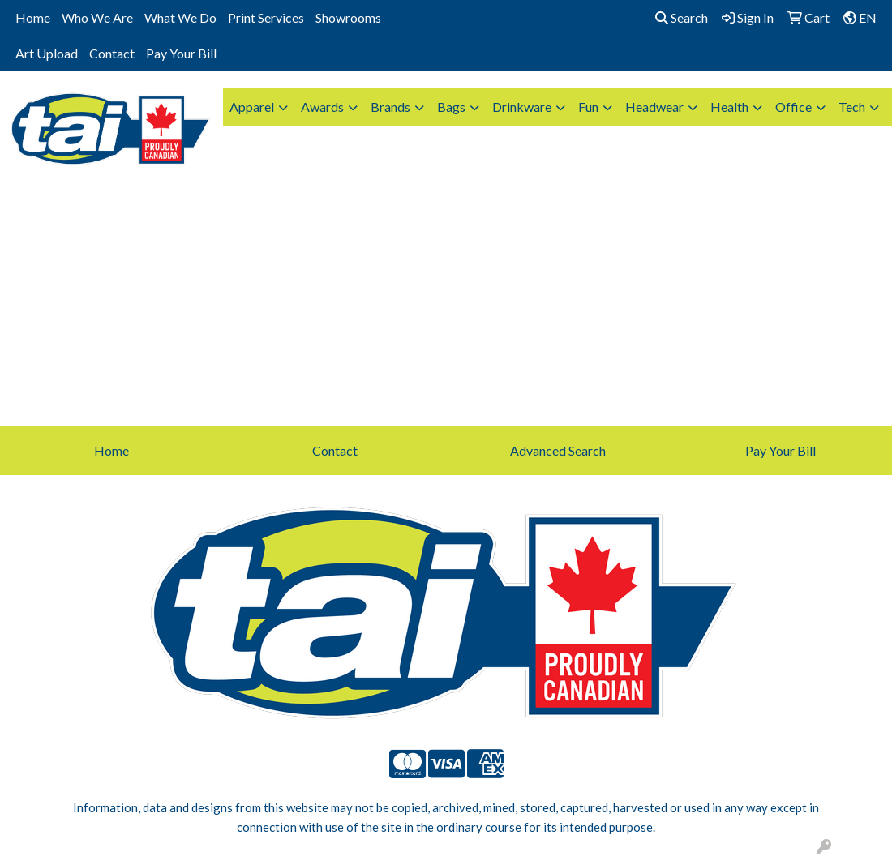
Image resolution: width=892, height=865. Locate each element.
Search (681, 17)
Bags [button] (451, 106)
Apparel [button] (251, 106)
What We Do (180, 17)
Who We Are (97, 17)
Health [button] (729, 106)
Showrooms (348, 17)
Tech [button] (851, 106)
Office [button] (793, 106)
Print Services (266, 17)
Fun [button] (588, 106)
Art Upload (46, 53)
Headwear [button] (654, 106)
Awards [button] (322, 106)
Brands (390, 106)
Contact (112, 53)
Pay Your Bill (181, 53)
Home (32, 17)
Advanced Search (558, 450)
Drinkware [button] (521, 106)
